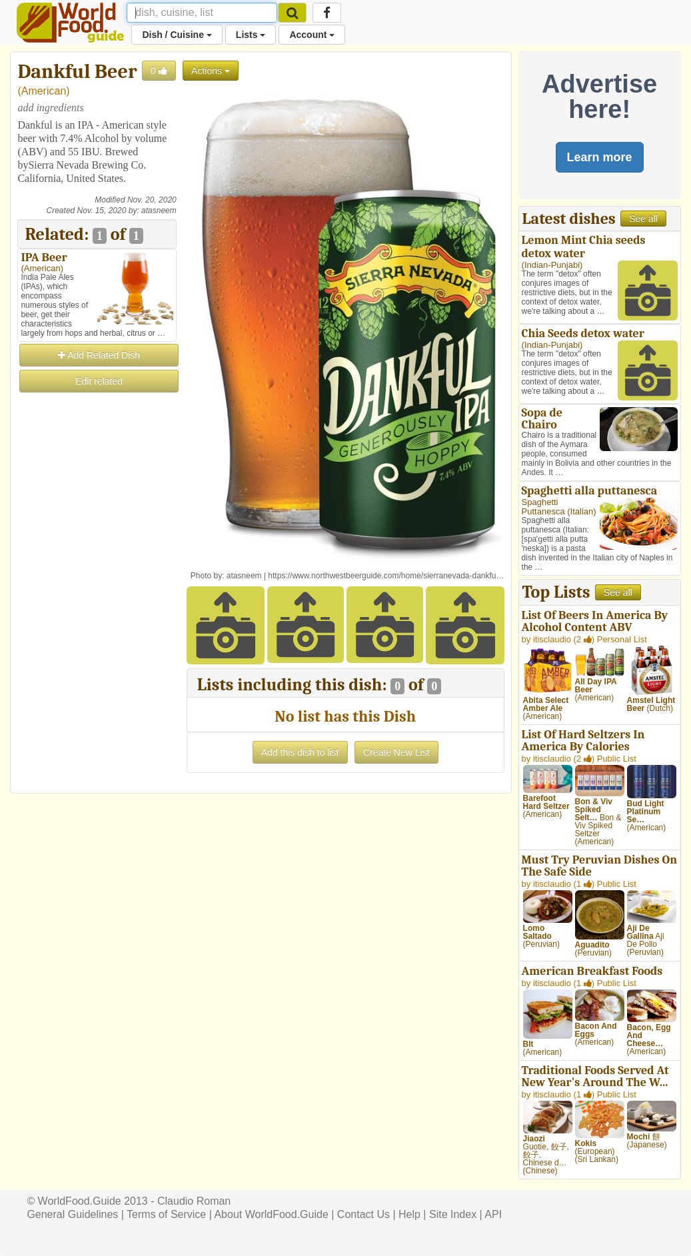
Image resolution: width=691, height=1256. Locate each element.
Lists (251, 34)
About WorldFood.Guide (271, 1214)
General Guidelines (72, 1214)
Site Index (452, 1214)
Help (409, 1214)
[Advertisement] (96, 594)
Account (312, 34)
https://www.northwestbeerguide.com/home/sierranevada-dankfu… (386, 575)
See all (643, 218)
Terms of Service (166, 1214)
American (44, 91)
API (493, 1214)
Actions (210, 70)
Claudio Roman (194, 1201)
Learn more (599, 157)
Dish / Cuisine (176, 34)
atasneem (159, 210)
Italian (582, 511)
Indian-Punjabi (552, 265)
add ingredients (50, 107)
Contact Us (363, 1214)
